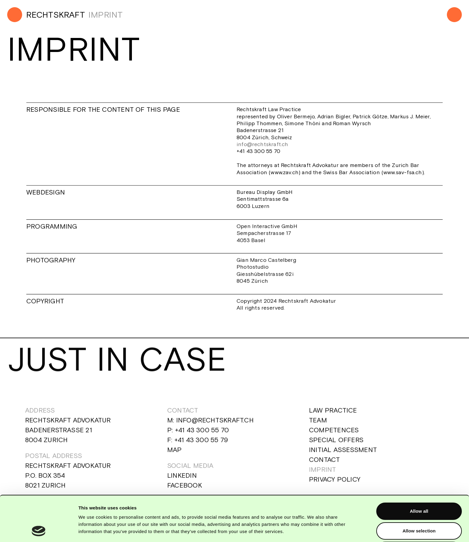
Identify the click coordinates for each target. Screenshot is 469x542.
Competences (334, 436)
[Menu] (454, 14)
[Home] (46, 14)
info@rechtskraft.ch (263, 144)
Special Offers (336, 445)
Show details (314, 530)
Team (318, 426)
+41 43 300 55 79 (201, 445)
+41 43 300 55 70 (202, 436)
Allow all (419, 468)
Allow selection (419, 488)
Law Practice (333, 416)
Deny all (419, 507)
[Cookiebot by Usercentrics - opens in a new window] (39, 530)
